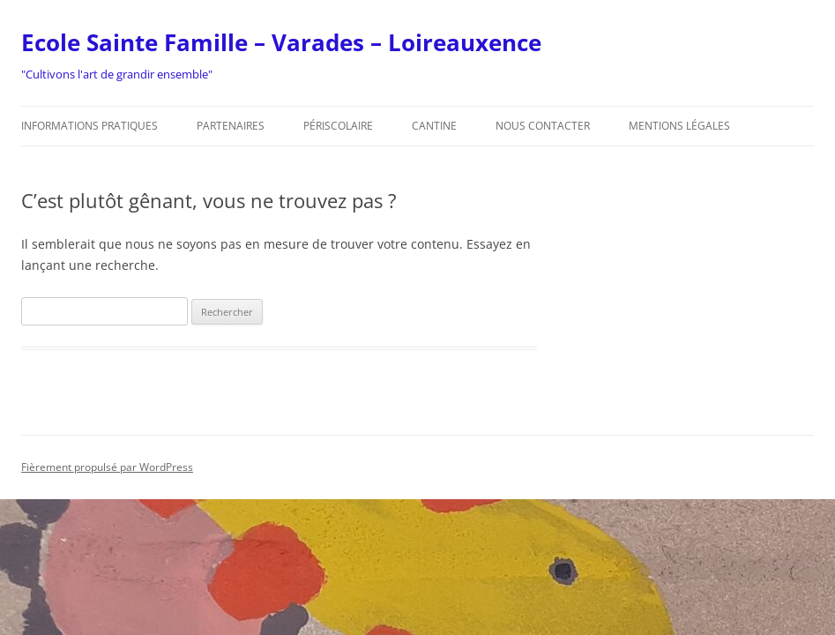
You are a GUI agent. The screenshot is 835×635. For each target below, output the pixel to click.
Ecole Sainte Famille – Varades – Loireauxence (281, 42)
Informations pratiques (89, 125)
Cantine (434, 125)
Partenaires (231, 125)
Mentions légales (679, 125)
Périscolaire (338, 125)
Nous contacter (543, 125)
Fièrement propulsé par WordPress (107, 466)
